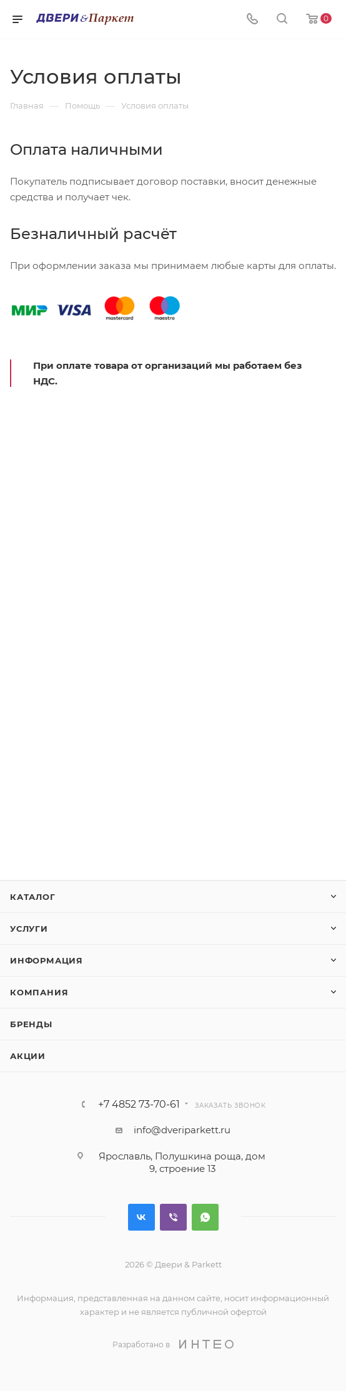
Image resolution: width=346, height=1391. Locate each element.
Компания (39, 992)
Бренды (31, 1024)
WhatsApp (205, 1217)
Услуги (29, 929)
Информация (46, 960)
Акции (28, 1056)
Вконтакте (141, 1217)
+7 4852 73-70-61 (139, 1105)
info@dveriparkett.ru (182, 1130)
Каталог (33, 897)
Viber (173, 1217)
